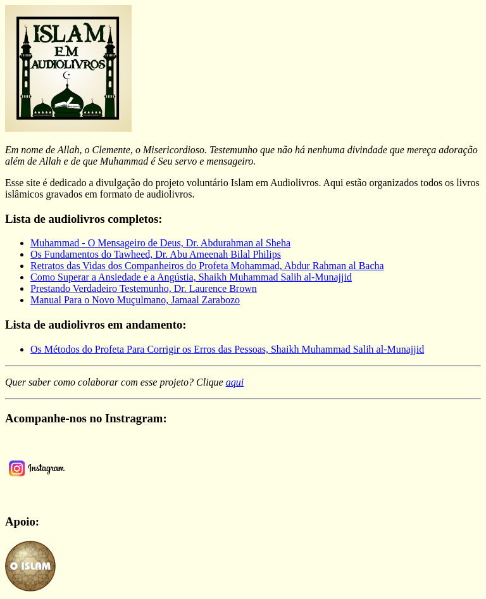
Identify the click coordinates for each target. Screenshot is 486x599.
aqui (235, 382)
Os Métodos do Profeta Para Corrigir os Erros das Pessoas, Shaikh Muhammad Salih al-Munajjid (227, 349)
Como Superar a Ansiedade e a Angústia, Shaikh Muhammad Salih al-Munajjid (191, 277)
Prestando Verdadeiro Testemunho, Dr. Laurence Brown (143, 288)
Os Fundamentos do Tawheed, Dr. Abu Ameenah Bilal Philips (155, 254)
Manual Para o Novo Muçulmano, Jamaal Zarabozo (135, 299)
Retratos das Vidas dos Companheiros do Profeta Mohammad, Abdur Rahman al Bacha (207, 265)
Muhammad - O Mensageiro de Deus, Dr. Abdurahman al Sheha (160, 242)
